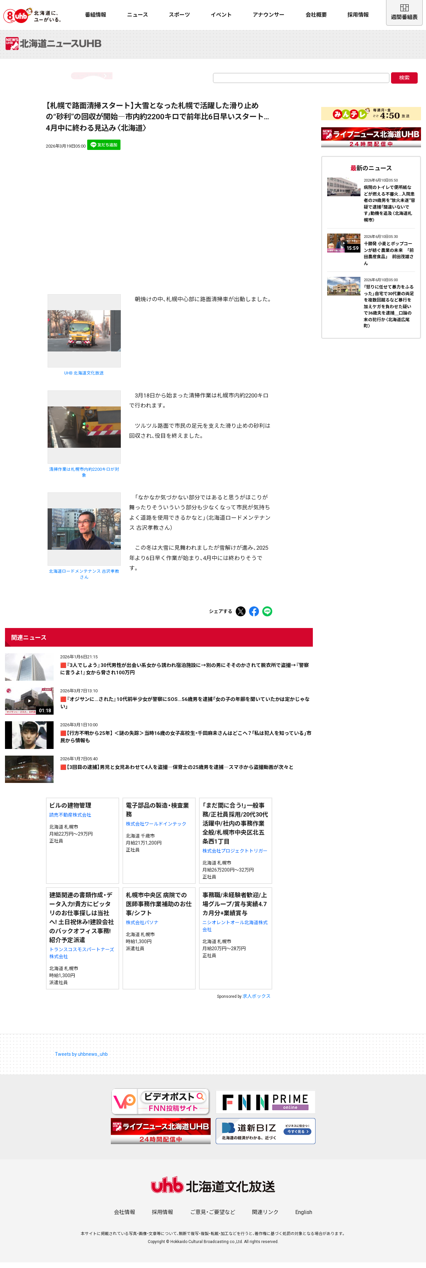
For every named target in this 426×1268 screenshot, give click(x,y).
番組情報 (95, 15)
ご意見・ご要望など (212, 1218)
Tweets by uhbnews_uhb (81, 1059)
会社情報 (124, 1218)
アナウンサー (269, 15)
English (303, 1218)
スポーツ (179, 15)
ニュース (137, 15)
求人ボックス (257, 1001)
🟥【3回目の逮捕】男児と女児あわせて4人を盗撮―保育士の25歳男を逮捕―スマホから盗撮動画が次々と (177, 773)
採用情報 (358, 15)
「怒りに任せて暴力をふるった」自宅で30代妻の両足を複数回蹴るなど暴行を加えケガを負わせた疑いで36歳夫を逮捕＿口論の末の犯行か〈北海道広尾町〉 (389, 312)
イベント (221, 15)
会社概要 (316, 15)
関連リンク (265, 1218)
